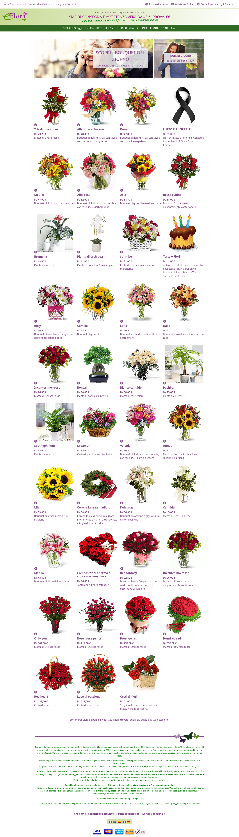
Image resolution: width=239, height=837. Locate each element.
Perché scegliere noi (128, 813)
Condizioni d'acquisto (101, 813)
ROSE (144, 28)
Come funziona (207, 4)
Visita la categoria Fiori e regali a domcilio (153, 785)
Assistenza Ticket (182, 4)
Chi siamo (80, 813)
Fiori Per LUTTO (93, 28)
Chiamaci (228, 4)
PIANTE (154, 28)
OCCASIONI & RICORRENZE (120, 28)
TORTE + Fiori (168, 28)
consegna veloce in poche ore (98, 787)
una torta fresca (135, 790)
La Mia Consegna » (153, 813)
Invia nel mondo (156, 4)
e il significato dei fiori (152, 803)
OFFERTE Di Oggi (72, 28)
